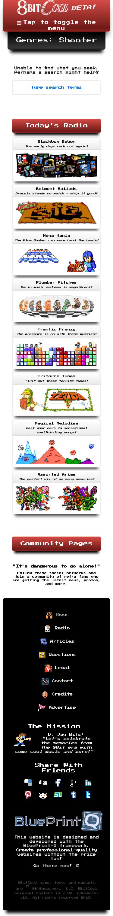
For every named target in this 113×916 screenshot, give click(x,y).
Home (57, 615)
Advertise (57, 707)
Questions (57, 655)
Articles (57, 641)
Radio (57, 628)
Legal (57, 668)
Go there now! (56, 865)
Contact (57, 681)
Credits (57, 694)
